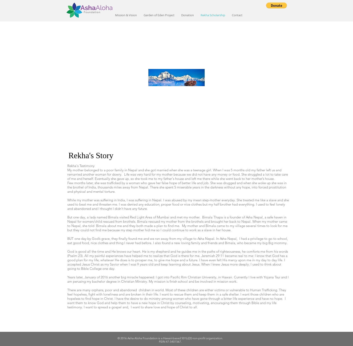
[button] (276, 5)
